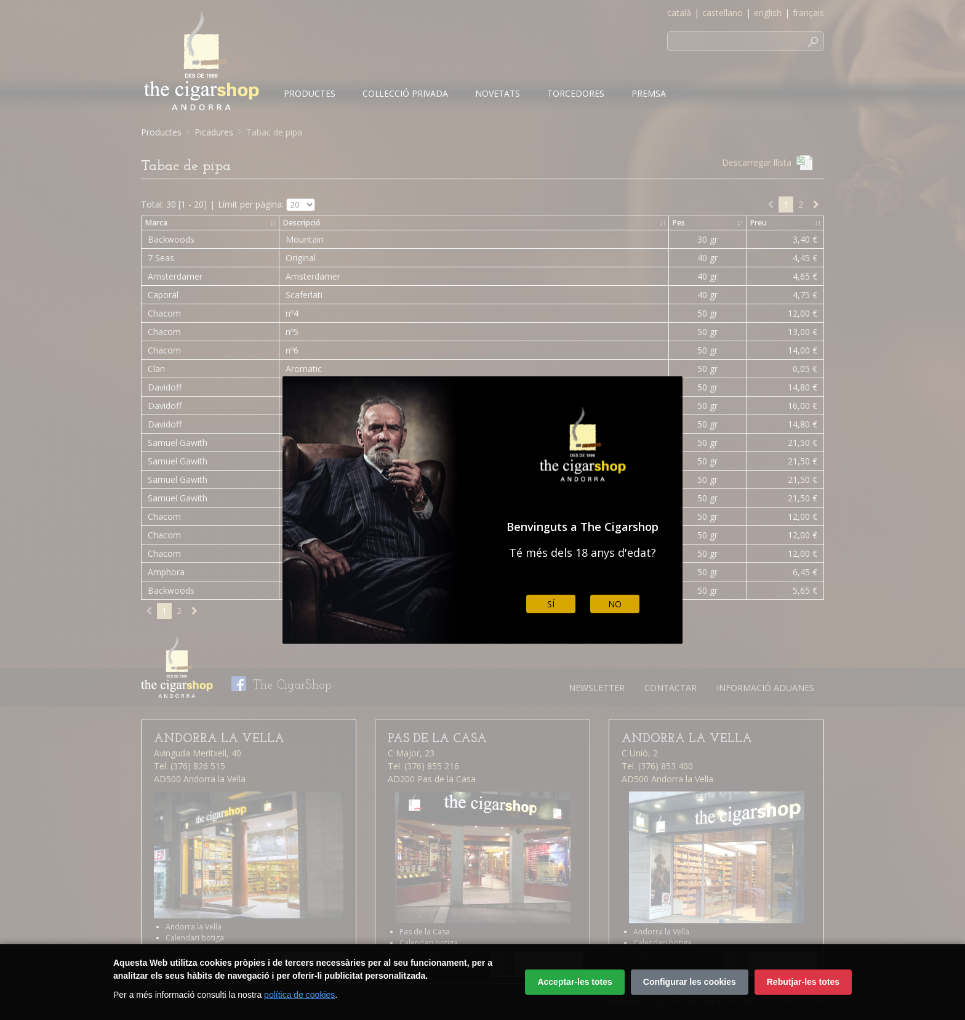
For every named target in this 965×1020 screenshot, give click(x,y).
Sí (551, 604)
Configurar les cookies (689, 982)
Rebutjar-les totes (803, 982)
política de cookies (299, 995)
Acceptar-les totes (574, 982)
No (615, 604)
